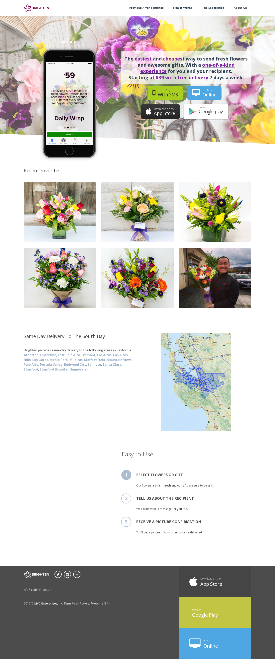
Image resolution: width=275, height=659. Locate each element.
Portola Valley (51, 364)
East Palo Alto (69, 355)
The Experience (213, 8)
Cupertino (48, 355)
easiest (143, 58)
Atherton (31, 355)
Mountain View (119, 360)
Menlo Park (59, 360)
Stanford (31, 369)
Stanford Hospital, (55, 369)
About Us (240, 8)
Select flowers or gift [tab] (159, 474)
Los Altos (104, 355)
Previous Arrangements (146, 8)
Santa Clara (112, 364)
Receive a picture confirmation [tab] (168, 521)
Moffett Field (94, 360)
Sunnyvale (78, 369)
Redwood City (75, 364)
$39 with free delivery (182, 77)
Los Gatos (40, 360)
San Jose (94, 364)
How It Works (182, 8)
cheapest (174, 58)
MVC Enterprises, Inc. (48, 603)
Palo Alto (31, 364)
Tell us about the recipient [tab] (165, 498)
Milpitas (76, 360)
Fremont (88, 355)
